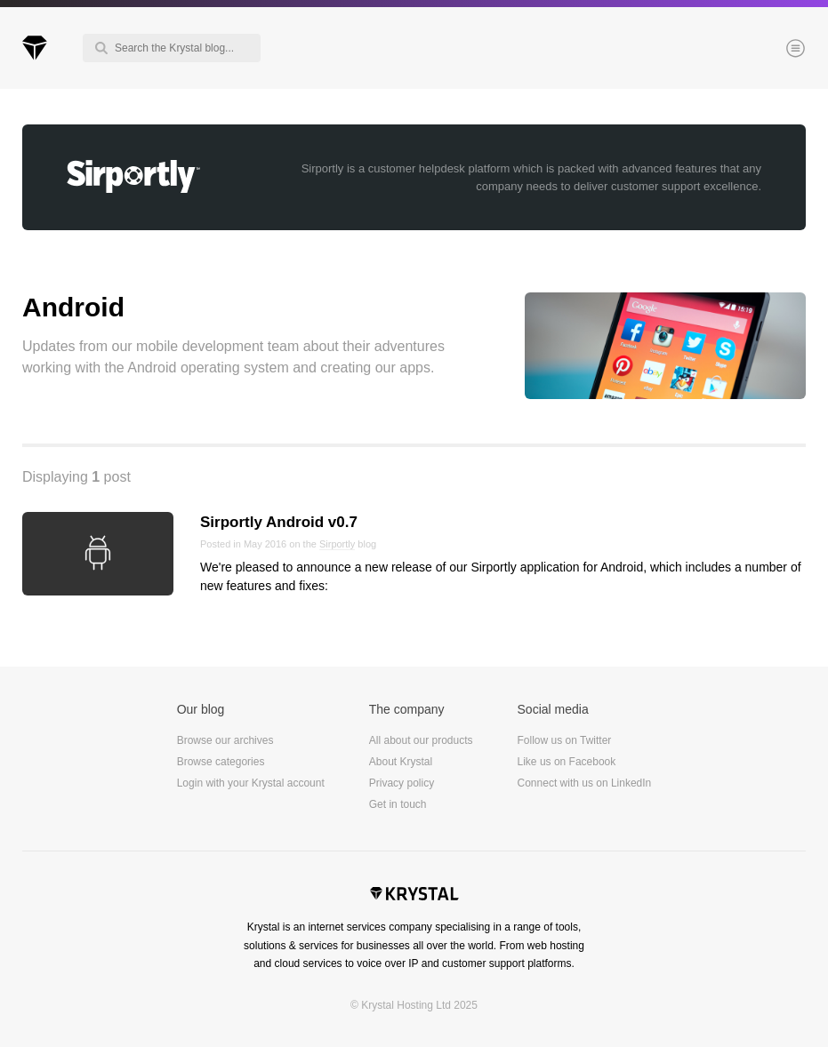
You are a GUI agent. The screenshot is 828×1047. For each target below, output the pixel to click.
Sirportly (337, 544)
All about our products (421, 740)
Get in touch (398, 804)
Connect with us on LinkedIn (585, 783)
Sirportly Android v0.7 (279, 522)
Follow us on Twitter (565, 740)
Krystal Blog (34, 48)
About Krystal (400, 761)
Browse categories (221, 761)
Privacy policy (401, 783)
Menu (765, 50)
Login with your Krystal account (251, 783)
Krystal (414, 896)
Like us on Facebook (567, 761)
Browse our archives (225, 740)
